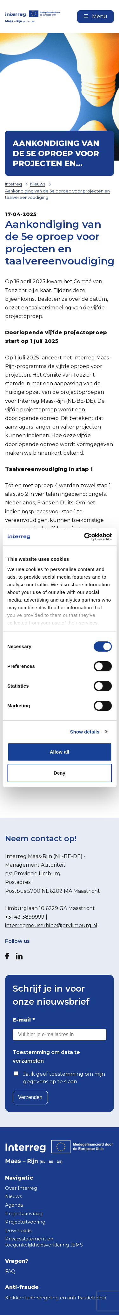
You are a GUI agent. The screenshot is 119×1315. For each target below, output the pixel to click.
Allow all (59, 752)
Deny (59, 773)
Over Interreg (21, 1188)
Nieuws (37, 184)
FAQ (10, 1271)
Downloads (18, 1230)
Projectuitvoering (25, 1222)
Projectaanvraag (24, 1214)
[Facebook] (7, 956)
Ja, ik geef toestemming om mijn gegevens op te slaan (64, 1078)
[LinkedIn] (19, 956)
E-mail (24, 1020)
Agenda (14, 1205)
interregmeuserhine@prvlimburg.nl (51, 925)
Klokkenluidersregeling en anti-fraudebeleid (55, 1298)
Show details (85, 731)
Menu (95, 16)
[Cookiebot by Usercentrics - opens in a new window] (85, 537)
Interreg (13, 184)
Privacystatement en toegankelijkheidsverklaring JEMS (44, 1242)
